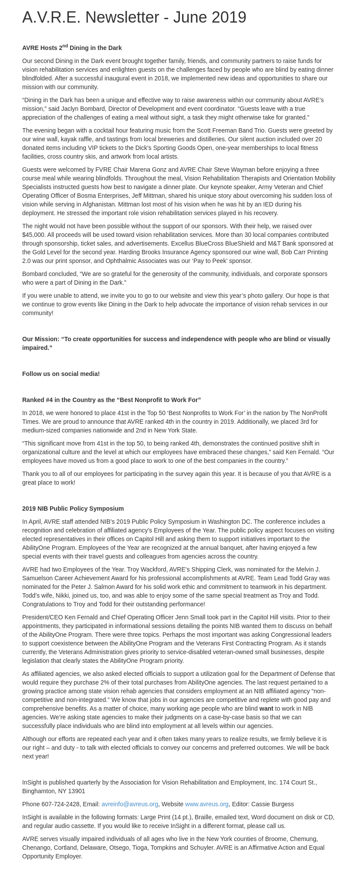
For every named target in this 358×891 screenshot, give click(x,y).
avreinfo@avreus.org (129, 804)
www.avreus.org (207, 804)
